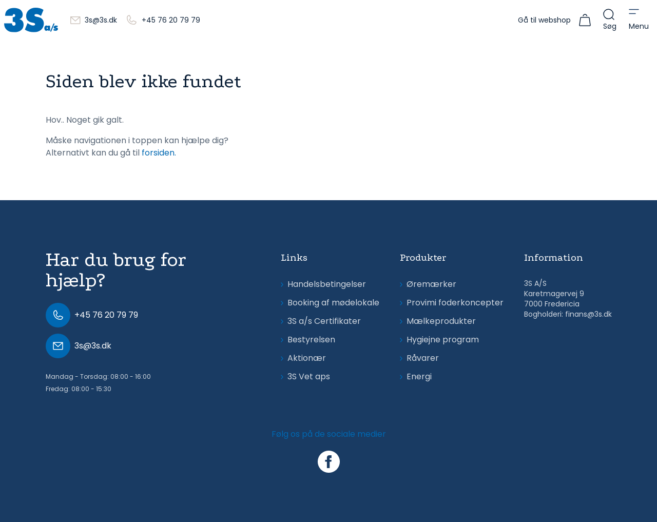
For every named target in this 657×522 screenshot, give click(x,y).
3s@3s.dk (101, 20)
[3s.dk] (31, 20)
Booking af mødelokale (330, 302)
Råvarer (419, 358)
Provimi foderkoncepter (452, 302)
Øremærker (428, 284)
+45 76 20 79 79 (171, 20)
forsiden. (159, 153)
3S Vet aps (305, 376)
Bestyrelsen (308, 339)
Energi (416, 376)
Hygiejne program (439, 339)
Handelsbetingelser (323, 284)
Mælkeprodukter (438, 321)
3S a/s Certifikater (321, 321)
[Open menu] (639, 20)
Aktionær (303, 358)
